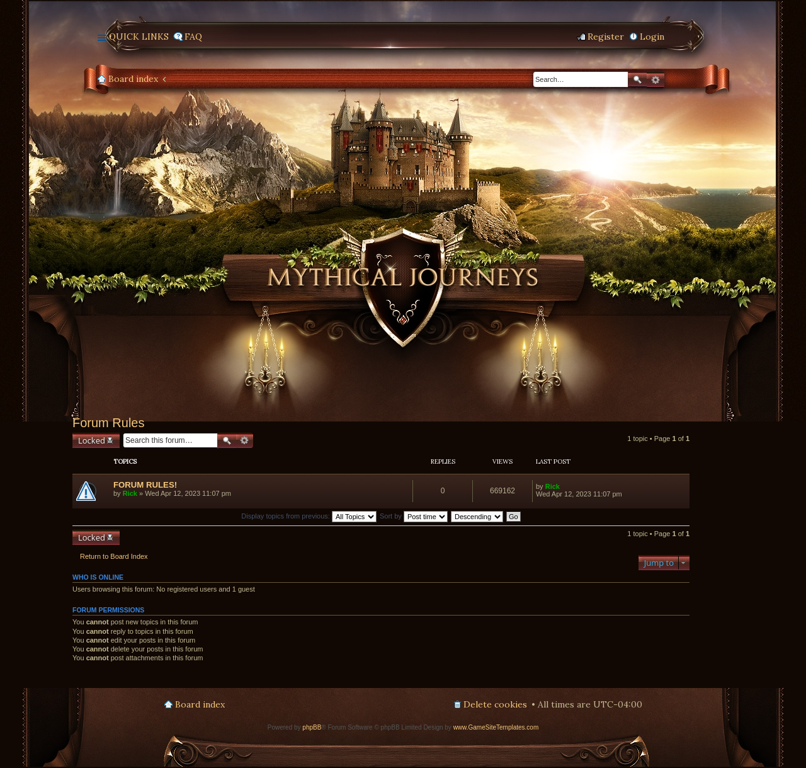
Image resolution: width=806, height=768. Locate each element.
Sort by (414, 516)
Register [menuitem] (605, 36)
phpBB (311, 727)
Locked (91, 440)
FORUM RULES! (145, 485)
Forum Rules (108, 423)
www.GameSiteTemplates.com (496, 727)
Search (637, 80)
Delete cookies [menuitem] (495, 704)
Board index (133, 78)
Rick (130, 493)
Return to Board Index (114, 556)
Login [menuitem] (652, 36)
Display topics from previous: (309, 516)
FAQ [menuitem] (193, 36)
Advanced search (655, 80)
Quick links (139, 36)
